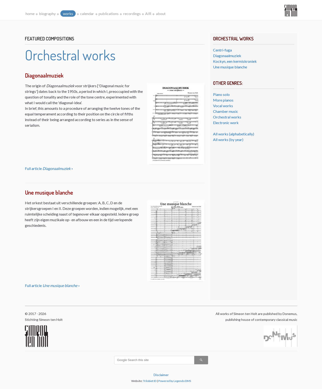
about (161, 13)
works (68, 13)
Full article (48, 168)
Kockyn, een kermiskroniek (235, 61)
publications (109, 13)
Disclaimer (161, 375)
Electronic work (226, 122)
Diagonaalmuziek (227, 55)
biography (47, 13)
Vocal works (223, 105)
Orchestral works (227, 117)
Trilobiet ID (149, 381)
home (30, 13)
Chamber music (225, 111)
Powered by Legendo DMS (174, 381)
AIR (148, 13)
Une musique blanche (230, 67)
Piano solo (221, 94)
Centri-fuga (222, 50)
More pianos (223, 100)
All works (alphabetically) (233, 134)
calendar (87, 13)
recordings (132, 13)
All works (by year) (228, 139)
